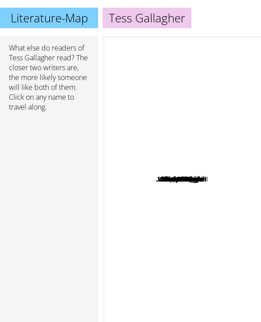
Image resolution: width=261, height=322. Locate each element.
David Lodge (135, 208)
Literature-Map (49, 18)
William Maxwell (207, 238)
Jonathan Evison (160, 173)
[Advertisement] (49, 166)
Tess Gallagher (32, 58)
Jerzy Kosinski (169, 163)
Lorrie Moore (214, 156)
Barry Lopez (156, 184)
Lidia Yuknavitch (191, 135)
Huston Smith (191, 129)
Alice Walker (130, 169)
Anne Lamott (182, 51)
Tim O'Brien (227, 215)
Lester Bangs (152, 234)
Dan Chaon (191, 198)
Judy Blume (212, 79)
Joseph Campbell (180, 309)
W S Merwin (172, 220)
